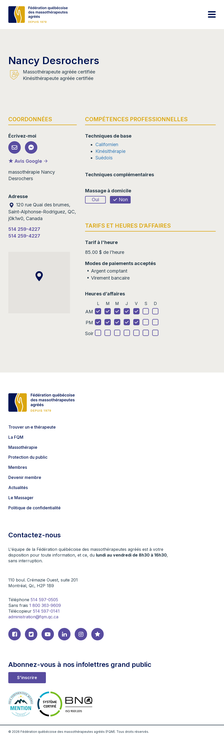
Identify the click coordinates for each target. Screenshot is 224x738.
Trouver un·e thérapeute (32, 427)
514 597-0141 (46, 611)
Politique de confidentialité (34, 507)
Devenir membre (24, 477)
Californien (106, 144)
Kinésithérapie (110, 151)
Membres (17, 467)
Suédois (104, 157)
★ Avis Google (25, 161)
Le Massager (20, 497)
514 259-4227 (24, 229)
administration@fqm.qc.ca (33, 616)
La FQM (15, 437)
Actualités (18, 487)
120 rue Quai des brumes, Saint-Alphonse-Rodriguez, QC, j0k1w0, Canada (42, 211)
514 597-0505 (44, 599)
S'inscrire (27, 677)
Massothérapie (22, 447)
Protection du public (27, 457)
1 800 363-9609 (45, 605)
